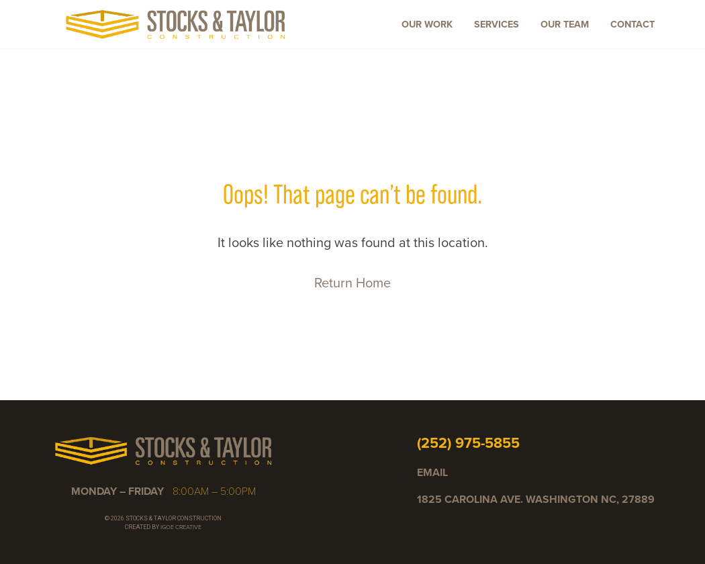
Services (496, 24)
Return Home (352, 283)
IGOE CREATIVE (180, 527)
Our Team (564, 24)
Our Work (427, 24)
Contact (632, 24)
